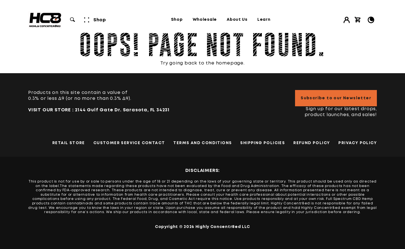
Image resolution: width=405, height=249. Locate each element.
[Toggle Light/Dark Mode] (371, 19)
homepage (230, 63)
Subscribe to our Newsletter (336, 98)
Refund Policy (311, 143)
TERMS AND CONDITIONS (202, 143)
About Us (237, 20)
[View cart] (358, 20)
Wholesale (205, 20)
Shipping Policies (262, 143)
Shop (177, 20)
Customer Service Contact (129, 143)
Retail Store (68, 143)
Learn (264, 20)
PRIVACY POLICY (357, 143)
